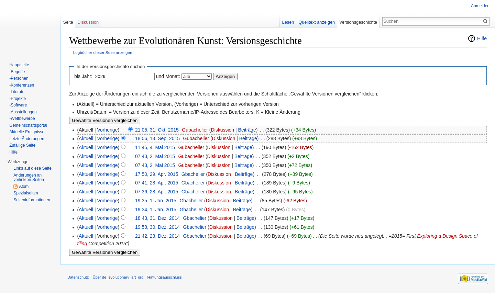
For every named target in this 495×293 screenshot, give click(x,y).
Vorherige (107, 130)
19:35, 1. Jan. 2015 (155, 200)
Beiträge (247, 130)
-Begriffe (17, 71)
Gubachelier (195, 130)
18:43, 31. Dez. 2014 (157, 218)
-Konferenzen (21, 85)
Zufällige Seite (22, 145)
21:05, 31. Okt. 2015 (157, 130)
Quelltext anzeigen (316, 22)
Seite (68, 22)
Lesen (288, 22)
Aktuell (86, 138)
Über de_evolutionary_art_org (117, 277)
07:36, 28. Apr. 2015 (156, 191)
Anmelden (480, 5)
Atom (24, 186)
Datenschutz (78, 277)
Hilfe (482, 38)
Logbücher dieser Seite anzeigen (102, 52)
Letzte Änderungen (26, 138)
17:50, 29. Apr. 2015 (156, 174)
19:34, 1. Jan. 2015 (155, 209)
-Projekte (17, 98)
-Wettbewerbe (22, 118)
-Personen (18, 78)
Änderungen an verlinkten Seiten (28, 177)
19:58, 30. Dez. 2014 (157, 227)
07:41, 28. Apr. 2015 (156, 182)
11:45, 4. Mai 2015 (155, 147)
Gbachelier (193, 174)
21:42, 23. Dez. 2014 (157, 236)
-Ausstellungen (22, 112)
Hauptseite (19, 65)
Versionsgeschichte (358, 22)
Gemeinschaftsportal (28, 125)
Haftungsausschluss (164, 277)
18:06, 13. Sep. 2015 (157, 138)
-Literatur (17, 91)
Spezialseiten (25, 193)
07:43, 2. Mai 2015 (155, 156)
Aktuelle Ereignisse (26, 131)
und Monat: (168, 76)
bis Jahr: (83, 76)
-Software (18, 105)
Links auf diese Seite (32, 168)
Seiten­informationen (31, 200)
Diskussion (222, 130)
